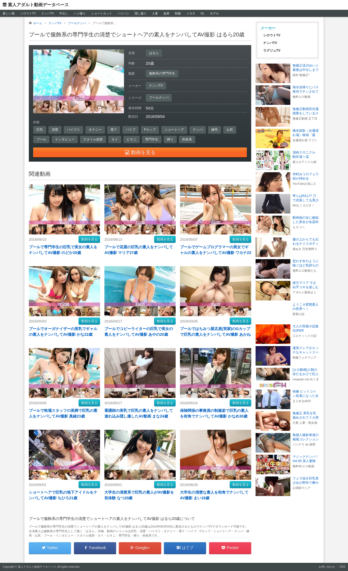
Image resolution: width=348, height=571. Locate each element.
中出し (63, 13)
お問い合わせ (327, 566)
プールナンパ (159, 97)
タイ (114, 139)
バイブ (130, 129)
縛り (170, 139)
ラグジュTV (271, 50)
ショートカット (101, 13)
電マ (113, 129)
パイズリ (73, 129)
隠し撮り (141, 13)
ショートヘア (174, 129)
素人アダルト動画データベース (38, 4)
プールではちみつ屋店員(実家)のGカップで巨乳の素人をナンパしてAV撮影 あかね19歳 (215, 334)
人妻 (155, 13)
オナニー (95, 129)
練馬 (214, 129)
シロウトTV (28, 13)
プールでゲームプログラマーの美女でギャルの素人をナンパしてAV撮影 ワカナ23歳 (215, 253)
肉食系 (187, 139)
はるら (154, 53)
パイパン (123, 13)
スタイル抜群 (93, 139)
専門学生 (151, 139)
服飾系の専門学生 (162, 73)
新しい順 (9, 13)
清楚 (55, 129)
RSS (342, 566)
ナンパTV (47, 13)
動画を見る (89, 239)
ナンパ (198, 129)
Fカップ (150, 129)
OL (202, 13)
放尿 (166, 13)
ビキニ (131, 139)
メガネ (190, 13)
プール (41, 139)
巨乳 (39, 129)
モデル (214, 13)
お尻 (229, 129)
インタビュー (64, 139)
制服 (178, 13)
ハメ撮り (80, 13)
